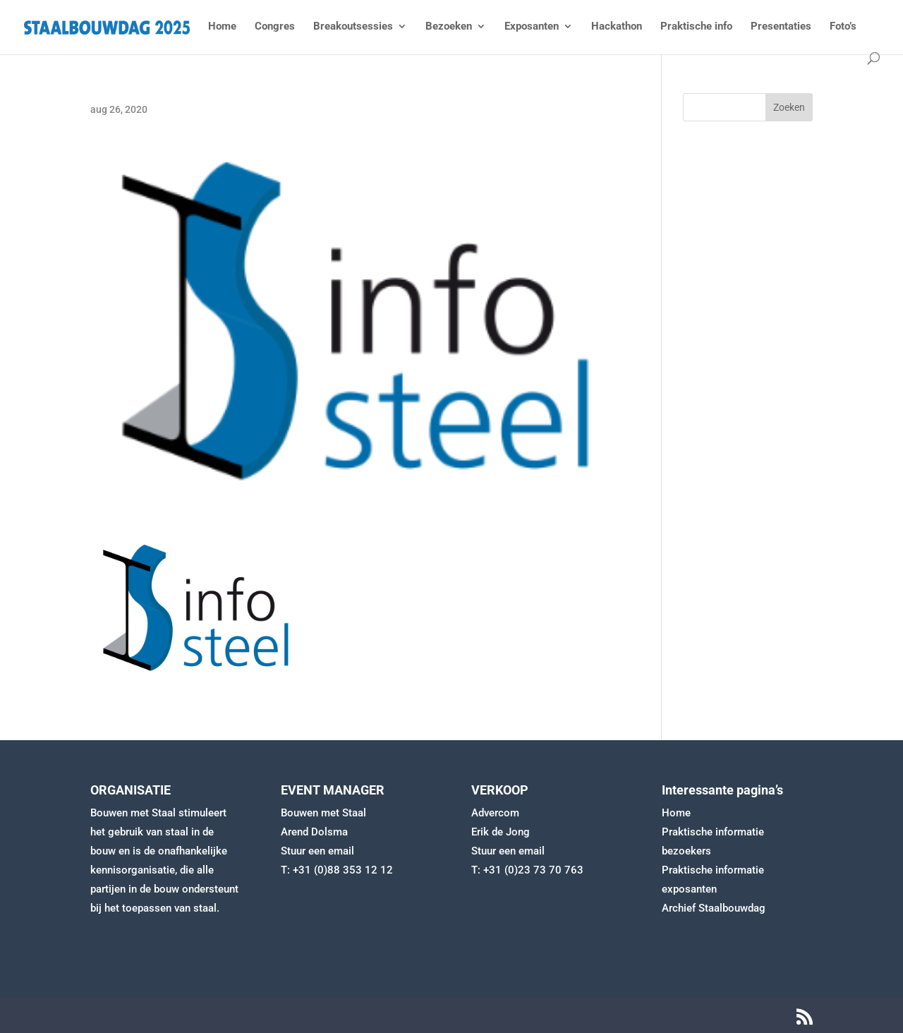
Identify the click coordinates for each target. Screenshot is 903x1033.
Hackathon (616, 26)
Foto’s (843, 26)
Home (222, 26)
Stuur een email (317, 851)
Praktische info (696, 26)
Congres (275, 26)
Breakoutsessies (353, 26)
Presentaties (781, 26)
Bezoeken (448, 26)
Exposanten (531, 26)
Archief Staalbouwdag (713, 908)
